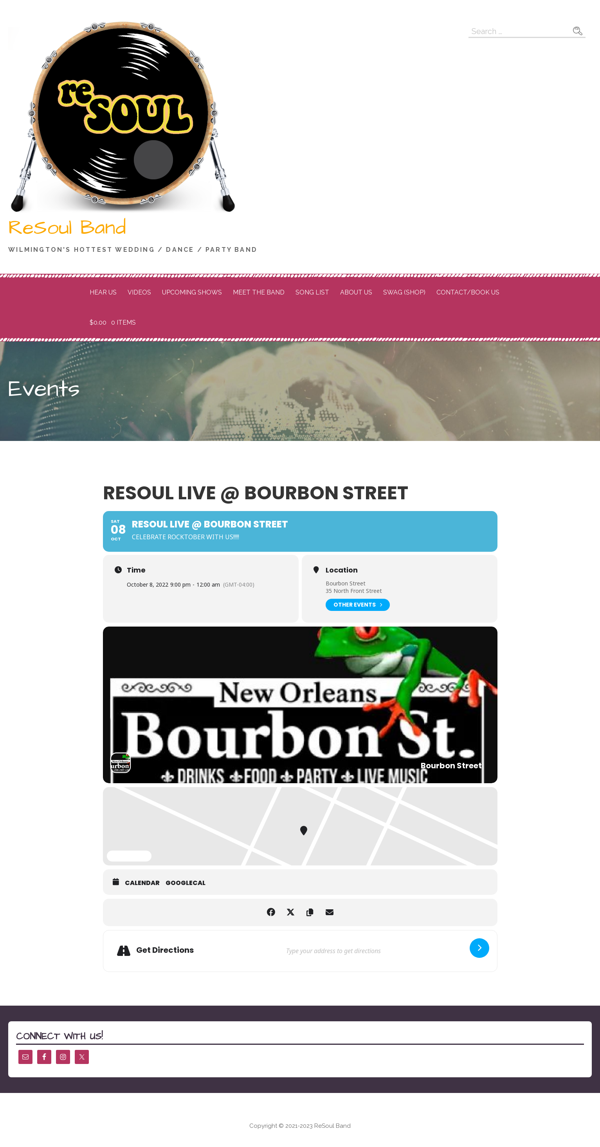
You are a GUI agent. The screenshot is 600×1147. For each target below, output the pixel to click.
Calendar (142, 883)
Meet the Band (259, 292)
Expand (129, 856)
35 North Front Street (354, 590)
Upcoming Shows (192, 292)
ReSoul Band (67, 228)
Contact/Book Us (467, 292)
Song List (312, 292)
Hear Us (103, 292)
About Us (356, 292)
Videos (139, 292)
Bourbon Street (346, 583)
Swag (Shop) (404, 292)
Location (342, 570)
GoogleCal (185, 883)
